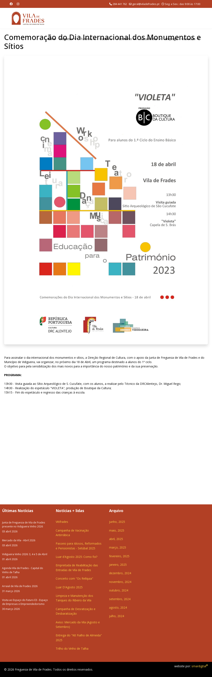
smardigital (200, 666)
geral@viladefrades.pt (145, 4)
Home (51, 39)
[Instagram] (18, 4)
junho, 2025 (117, 522)
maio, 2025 (116, 530)
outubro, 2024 (118, 590)
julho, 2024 (116, 616)
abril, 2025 (116, 539)
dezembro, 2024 (120, 573)
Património (124, 39)
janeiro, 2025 (118, 565)
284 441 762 (120, 4)
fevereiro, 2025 (119, 556)
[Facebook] (11, 4)
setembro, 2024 (119, 599)
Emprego (171, 39)
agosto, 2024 (118, 607)
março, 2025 (117, 547)
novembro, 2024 (120, 582)
